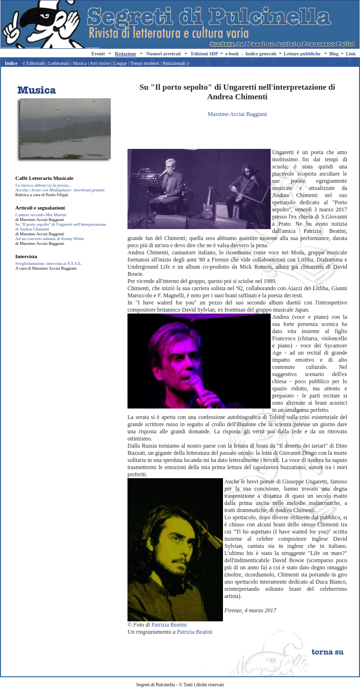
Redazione (125, 53)
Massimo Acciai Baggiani (237, 114)
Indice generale (260, 53)
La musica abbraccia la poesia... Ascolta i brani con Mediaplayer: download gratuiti (60, 187)
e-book (232, 53)
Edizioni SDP (204, 53)
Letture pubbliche (302, 53)
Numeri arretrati (163, 53)
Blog (334, 53)
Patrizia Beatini (169, 624)
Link (351, 53)
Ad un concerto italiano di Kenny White (49, 238)
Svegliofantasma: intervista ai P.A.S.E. (48, 263)
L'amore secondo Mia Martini (40, 214)
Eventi (98, 53)
